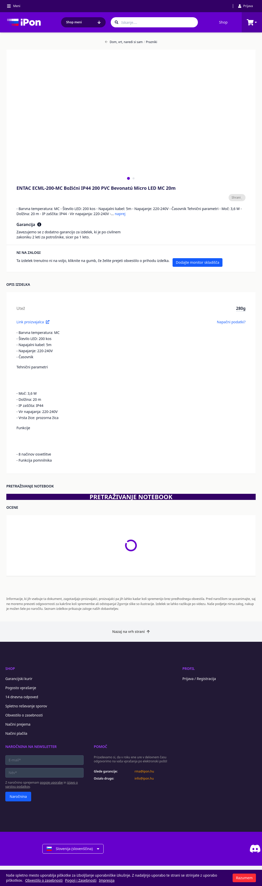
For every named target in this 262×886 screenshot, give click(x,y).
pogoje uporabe (51, 782)
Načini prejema (17, 724)
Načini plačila (16, 733)
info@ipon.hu (144, 779)
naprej (120, 213)
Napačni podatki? (231, 321)
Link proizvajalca (32, 321)
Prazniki (150, 42)
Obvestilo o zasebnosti (24, 715)
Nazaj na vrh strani (131, 631)
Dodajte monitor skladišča (197, 262)
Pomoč (100, 746)
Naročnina (18, 796)
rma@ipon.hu (144, 771)
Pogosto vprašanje (20, 687)
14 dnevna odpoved (21, 696)
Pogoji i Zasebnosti (81, 880)
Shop (223, 22)
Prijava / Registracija (199, 678)
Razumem (244, 877)
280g (241, 308)
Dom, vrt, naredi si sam (124, 42)
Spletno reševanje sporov (26, 706)
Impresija (107, 880)
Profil (188, 668)
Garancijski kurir (18, 678)
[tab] (128, 178)
